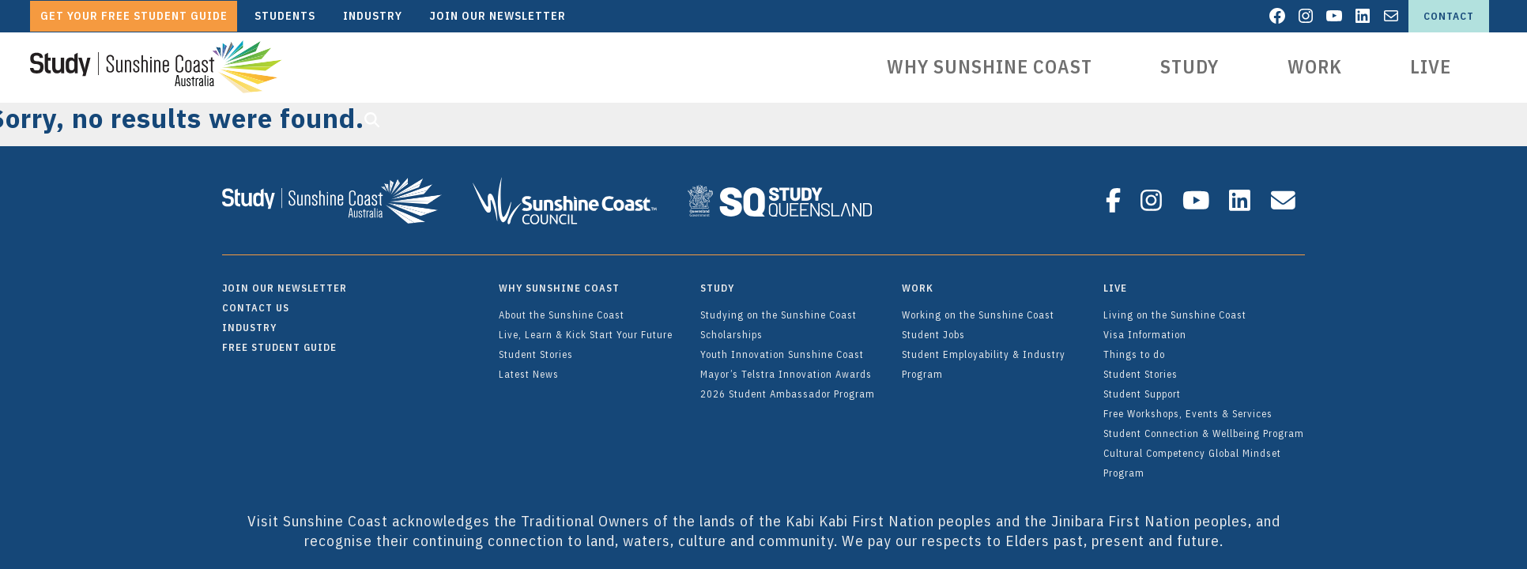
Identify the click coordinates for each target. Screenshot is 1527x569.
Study (1190, 67)
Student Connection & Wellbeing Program (1203, 426)
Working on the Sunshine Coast (978, 307)
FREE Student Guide (279, 339)
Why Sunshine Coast (990, 67)
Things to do (1134, 347)
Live (1430, 67)
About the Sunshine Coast (561, 307)
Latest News (529, 366)
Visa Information (1144, 327)
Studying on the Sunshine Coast (778, 307)
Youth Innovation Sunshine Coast (782, 347)
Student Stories (536, 347)
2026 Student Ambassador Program (787, 386)
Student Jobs (933, 327)
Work (1315, 67)
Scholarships (731, 327)
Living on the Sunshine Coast (1174, 307)
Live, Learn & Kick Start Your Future (586, 327)
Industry (249, 320)
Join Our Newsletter (284, 280)
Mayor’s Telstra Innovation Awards (786, 366)
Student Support (1142, 386)
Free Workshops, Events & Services (1187, 406)
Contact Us (255, 300)
